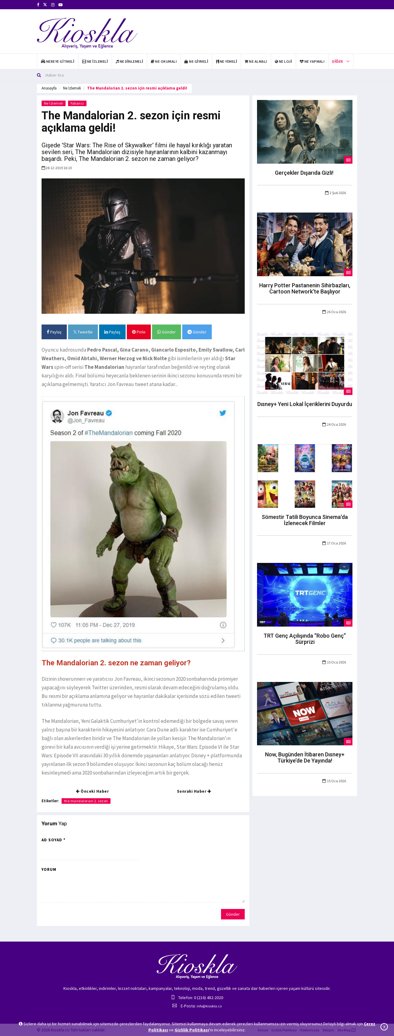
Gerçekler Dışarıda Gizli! (305, 172)
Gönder (166, 332)
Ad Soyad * (54, 840)
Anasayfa (49, 88)
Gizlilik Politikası (192, 1030)
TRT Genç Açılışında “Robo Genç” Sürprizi (304, 638)
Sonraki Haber (194, 791)
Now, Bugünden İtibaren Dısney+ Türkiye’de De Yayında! (304, 757)
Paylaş (54, 332)
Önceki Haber (92, 791)
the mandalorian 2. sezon (86, 801)
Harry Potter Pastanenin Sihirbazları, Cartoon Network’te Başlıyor (304, 288)
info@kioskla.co (209, 1006)
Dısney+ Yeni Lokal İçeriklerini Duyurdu (304, 404)
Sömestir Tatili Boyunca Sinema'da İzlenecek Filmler (305, 520)
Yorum (49, 869)
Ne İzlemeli (72, 88)
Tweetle (83, 332)
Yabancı (77, 103)
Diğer (337, 61)
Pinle (139, 332)
